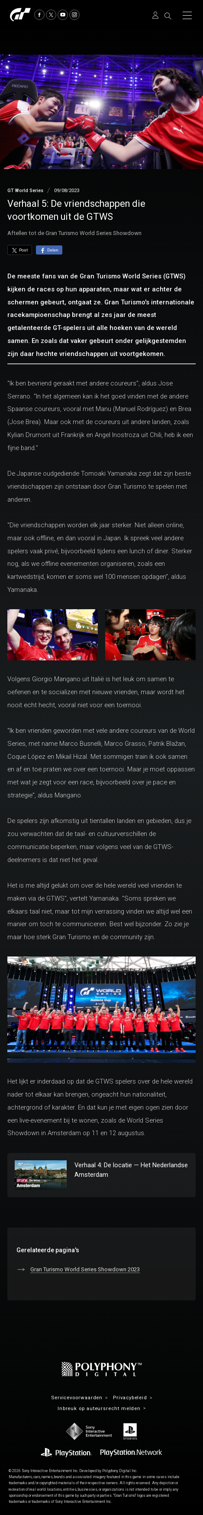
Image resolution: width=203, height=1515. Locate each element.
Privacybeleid (130, 1397)
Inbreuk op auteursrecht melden (99, 1408)
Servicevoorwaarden (77, 1397)
